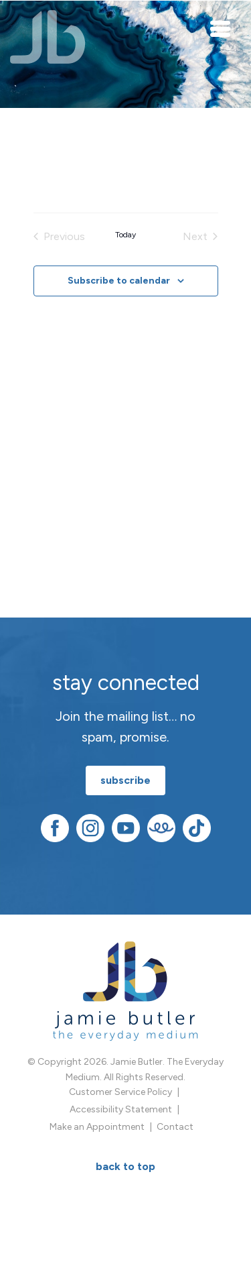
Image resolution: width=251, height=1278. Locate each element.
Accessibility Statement (121, 1109)
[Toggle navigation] (221, 28)
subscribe (125, 780)
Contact (175, 1126)
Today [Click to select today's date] (125, 234)
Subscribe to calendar (119, 280)
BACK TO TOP (125, 1166)
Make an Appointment (97, 1126)
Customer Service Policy (120, 1092)
